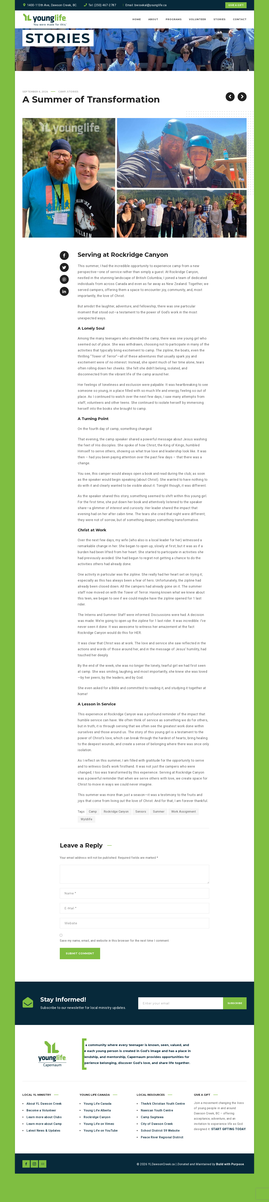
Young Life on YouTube (101, 1159)
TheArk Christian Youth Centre (163, 1132)
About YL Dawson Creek (44, 1132)
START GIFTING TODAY (228, 1157)
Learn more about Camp (44, 1152)
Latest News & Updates (44, 1159)
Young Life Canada (98, 1132)
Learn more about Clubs (44, 1145)
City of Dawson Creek (157, 1152)
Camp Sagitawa (152, 1145)
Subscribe (235, 1031)
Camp (62, 120)
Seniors (140, 840)
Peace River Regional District (162, 1165)
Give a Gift (236, 5)
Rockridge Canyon (116, 840)
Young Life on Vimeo (99, 1152)
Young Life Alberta (97, 1139)
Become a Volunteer (41, 1139)
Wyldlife (86, 847)
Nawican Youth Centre (157, 1139)
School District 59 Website (160, 1159)
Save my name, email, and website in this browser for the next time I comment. (114, 969)
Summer (158, 840)
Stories (72, 120)
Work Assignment (183, 840)
